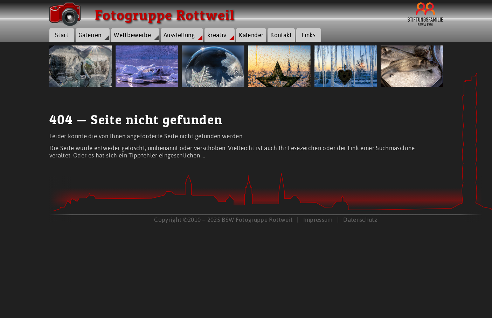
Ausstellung (179, 34)
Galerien (90, 34)
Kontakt (281, 34)
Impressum (318, 219)
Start (61, 34)
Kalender (251, 34)
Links (309, 34)
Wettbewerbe (132, 34)
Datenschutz (360, 219)
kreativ (216, 34)
